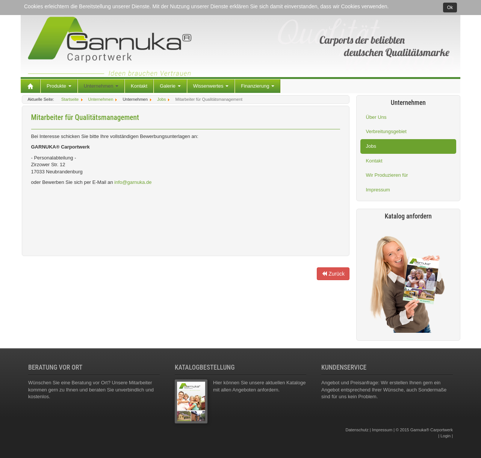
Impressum (378, 190)
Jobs (371, 146)
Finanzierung (257, 86)
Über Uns (376, 117)
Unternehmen (101, 86)
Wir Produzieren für (387, 175)
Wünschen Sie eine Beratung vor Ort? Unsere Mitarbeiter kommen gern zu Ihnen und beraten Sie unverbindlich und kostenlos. (91, 389)
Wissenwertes (211, 86)
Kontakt (139, 86)
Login (445, 436)
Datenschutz (357, 430)
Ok (450, 7)
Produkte (59, 86)
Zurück (333, 274)
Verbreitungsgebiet (386, 131)
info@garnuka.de (132, 182)
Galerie (170, 86)
